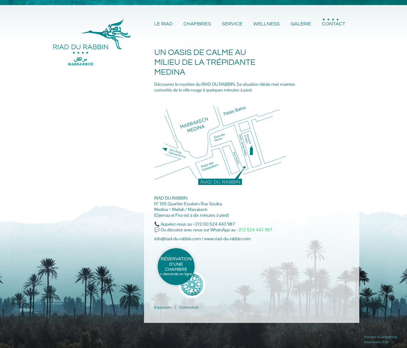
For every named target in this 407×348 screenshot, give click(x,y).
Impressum (162, 307)
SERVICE (232, 23)
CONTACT (333, 23)
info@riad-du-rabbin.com (177, 239)
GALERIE (301, 23)
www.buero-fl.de (376, 342)
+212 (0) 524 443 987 (214, 224)
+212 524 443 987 (254, 230)
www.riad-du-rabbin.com (227, 239)
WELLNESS (266, 23)
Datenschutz (189, 307)
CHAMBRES (197, 23)
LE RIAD (163, 23)
